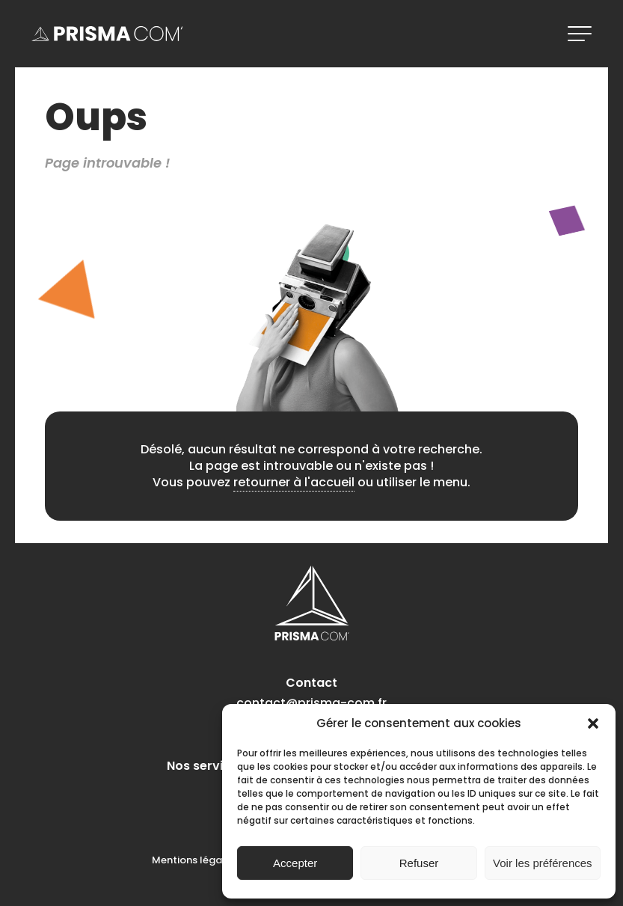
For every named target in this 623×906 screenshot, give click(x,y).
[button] (593, 723)
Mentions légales (194, 860)
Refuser (419, 863)
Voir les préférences (542, 863)
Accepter (295, 863)
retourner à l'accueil (294, 482)
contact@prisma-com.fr (311, 702)
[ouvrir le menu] (580, 33)
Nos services (206, 765)
